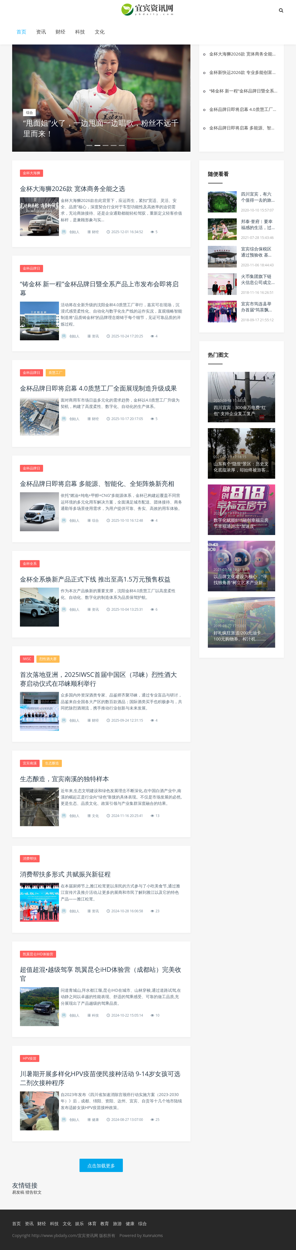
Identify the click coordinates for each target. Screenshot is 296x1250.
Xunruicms (153, 1235)
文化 (100, 31)
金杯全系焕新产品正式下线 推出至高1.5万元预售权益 (95, 579)
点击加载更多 (101, 1165)
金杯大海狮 (31, 172)
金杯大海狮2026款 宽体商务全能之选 (243, 54)
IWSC (27, 658)
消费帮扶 (30, 858)
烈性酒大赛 (48, 658)
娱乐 (79, 1223)
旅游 (117, 1223)
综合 (95, 520)
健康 (95, 1119)
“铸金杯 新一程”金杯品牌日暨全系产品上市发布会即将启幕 (243, 91)
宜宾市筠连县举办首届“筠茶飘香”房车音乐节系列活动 (257, 313)
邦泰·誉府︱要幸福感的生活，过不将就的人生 (257, 227)
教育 (104, 1223)
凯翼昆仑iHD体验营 (38, 954)
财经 (60, 31)
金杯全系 (30, 563)
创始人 (74, 231)
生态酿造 (52, 763)
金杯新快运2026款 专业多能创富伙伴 (243, 72)
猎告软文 (33, 1192)
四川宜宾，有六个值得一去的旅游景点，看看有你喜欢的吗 (256, 203)
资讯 (41, 31)
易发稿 (18, 1192)
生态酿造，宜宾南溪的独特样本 (64, 778)
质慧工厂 (55, 372)
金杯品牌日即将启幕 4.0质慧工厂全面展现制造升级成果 (243, 109)
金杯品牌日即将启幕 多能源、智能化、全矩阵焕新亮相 (243, 128)
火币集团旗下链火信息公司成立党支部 (256, 282)
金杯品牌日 (31, 268)
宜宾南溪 (30, 763)
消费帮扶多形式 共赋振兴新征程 (65, 874)
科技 (80, 31)
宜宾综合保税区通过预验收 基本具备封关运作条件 (257, 258)
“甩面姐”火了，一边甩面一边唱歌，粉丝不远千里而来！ (101, 128)
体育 (92, 1223)
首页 (21, 31)
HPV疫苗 (29, 1058)
